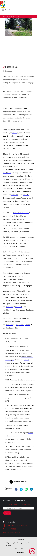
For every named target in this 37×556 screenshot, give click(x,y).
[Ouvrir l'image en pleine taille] (18, 27)
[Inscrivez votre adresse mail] (18, 508)
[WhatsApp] (26, 489)
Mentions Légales (20, 549)
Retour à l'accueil (20, 482)
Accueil (6, 16)
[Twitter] (21, 489)
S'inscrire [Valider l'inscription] (7, 513)
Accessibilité (20, 552)
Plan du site (20, 539)
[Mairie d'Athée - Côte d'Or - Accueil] (14, 4)
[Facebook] (16, 489)
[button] (3, 10)
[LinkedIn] (31, 489)
